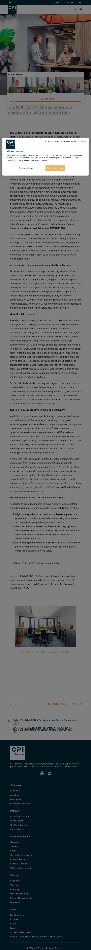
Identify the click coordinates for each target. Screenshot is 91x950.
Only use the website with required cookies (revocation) (65, 141)
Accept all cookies (55, 168)
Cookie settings (26, 168)
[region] (45, 156)
